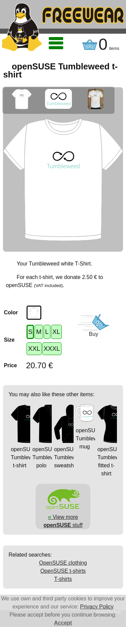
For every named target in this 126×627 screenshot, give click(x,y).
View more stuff (62, 517)
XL (56, 331)
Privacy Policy (97, 606)
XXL (34, 348)
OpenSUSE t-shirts (63, 571)
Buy (93, 334)
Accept (63, 623)
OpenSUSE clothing (63, 563)
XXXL (52, 348)
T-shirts (63, 579)
